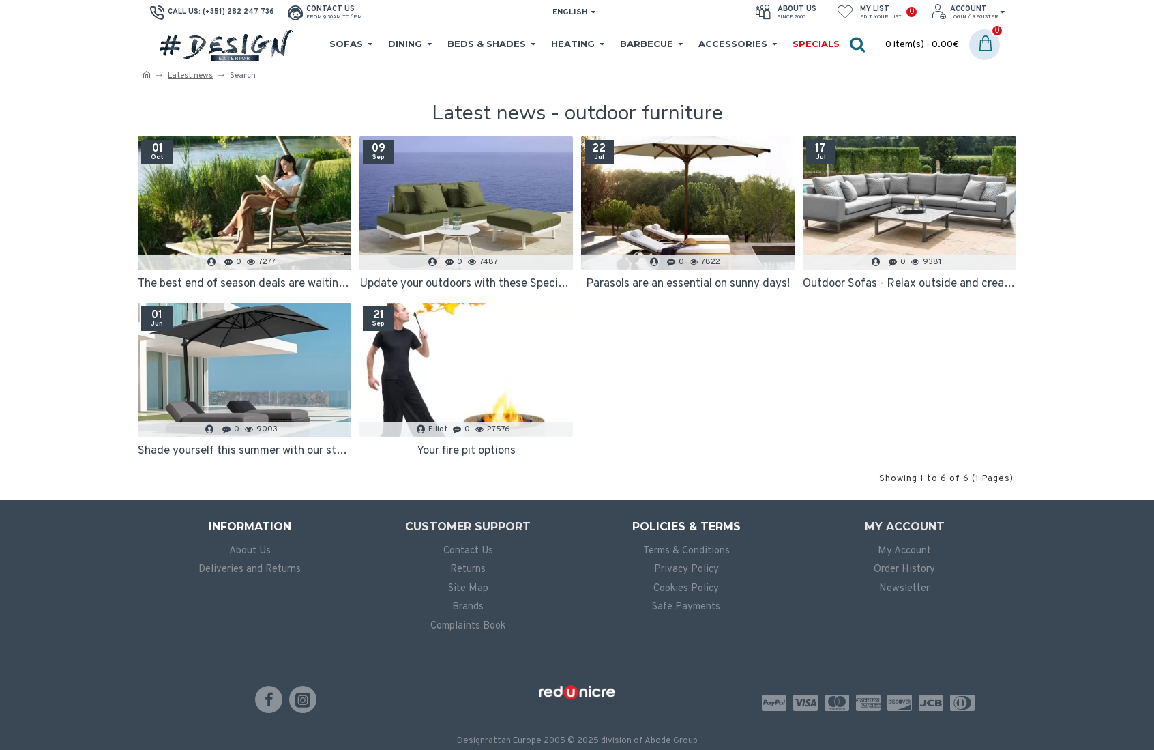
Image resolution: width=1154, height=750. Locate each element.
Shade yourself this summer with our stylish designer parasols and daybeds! (244, 451)
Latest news (190, 75)
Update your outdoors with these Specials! (466, 283)
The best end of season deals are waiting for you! (244, 283)
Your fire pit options (466, 451)
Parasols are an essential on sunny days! (688, 283)
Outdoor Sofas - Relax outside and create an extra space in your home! (909, 283)
